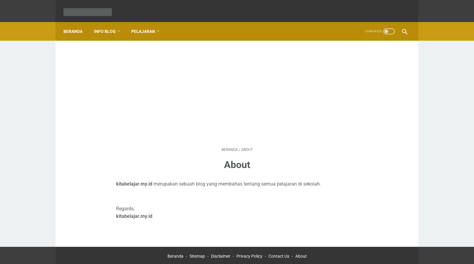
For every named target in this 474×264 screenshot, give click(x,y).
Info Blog (108, 23)
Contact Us (278, 248)
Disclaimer (220, 248)
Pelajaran (146, 23)
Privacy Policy (249, 248)
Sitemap (197, 248)
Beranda (76, 23)
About (301, 248)
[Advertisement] (237, 86)
